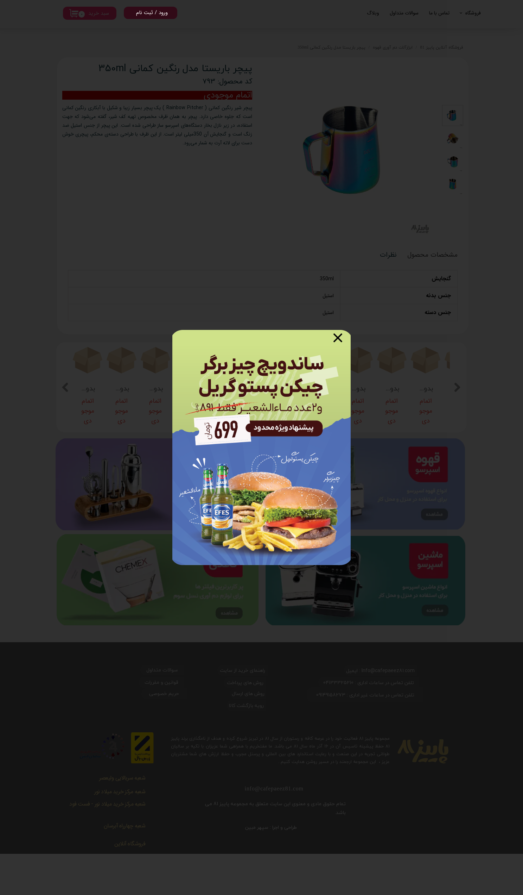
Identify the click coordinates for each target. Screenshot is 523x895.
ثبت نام (144, 12)
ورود (163, 12)
